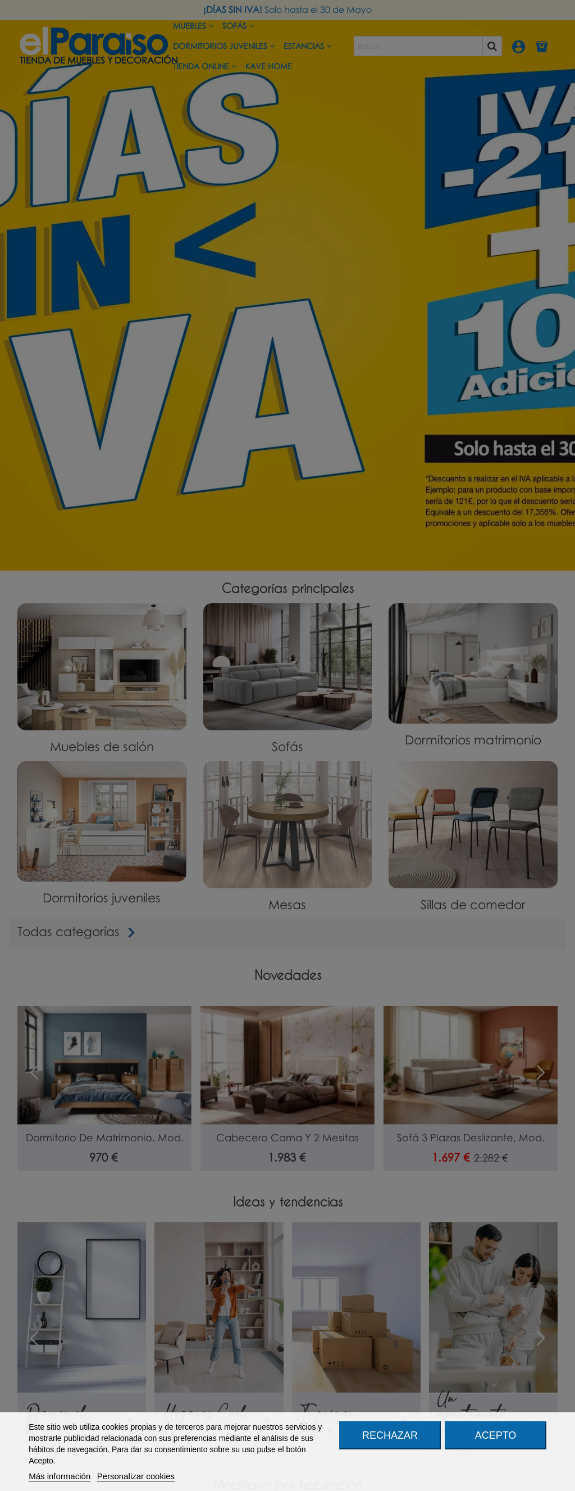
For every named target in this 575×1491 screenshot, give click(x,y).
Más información (59, 1476)
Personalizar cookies (136, 1476)
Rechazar (390, 1435)
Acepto (496, 1435)
